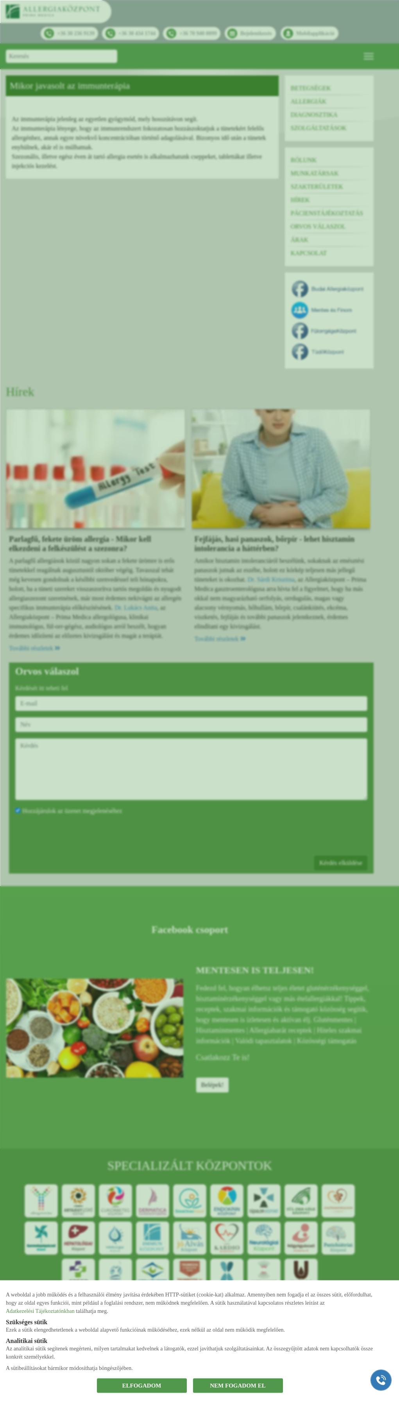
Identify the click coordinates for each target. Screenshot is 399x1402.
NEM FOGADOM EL (238, 1385)
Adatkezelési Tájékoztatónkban (40, 1311)
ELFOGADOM (141, 1385)
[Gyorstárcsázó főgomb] (381, 1380)
